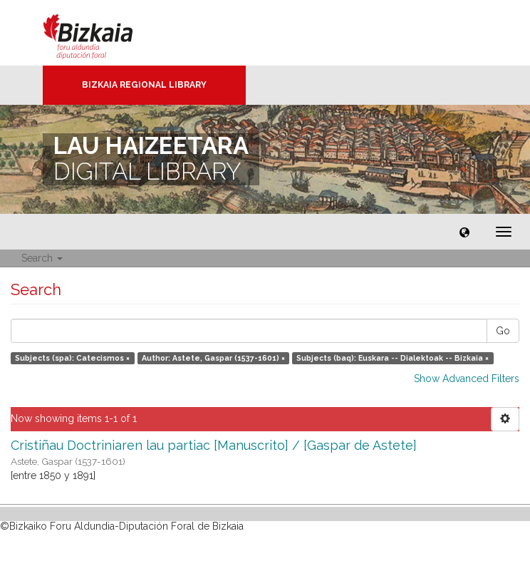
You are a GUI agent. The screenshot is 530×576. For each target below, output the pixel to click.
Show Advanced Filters (466, 378)
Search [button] (42, 258)
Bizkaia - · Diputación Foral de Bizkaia (103, 33)
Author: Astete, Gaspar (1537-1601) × (213, 358)
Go (503, 330)
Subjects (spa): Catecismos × (72, 358)
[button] (464, 232)
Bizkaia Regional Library (144, 85)
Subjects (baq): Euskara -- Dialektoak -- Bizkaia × (392, 358)
